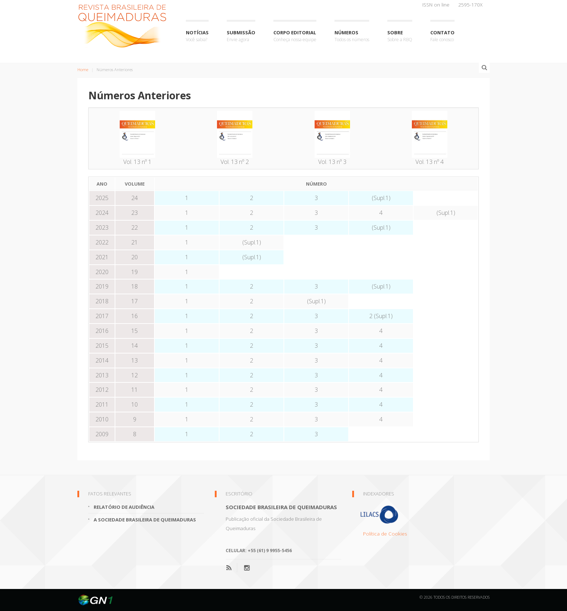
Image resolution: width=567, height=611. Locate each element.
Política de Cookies (385, 533)
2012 (101, 390)
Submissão (241, 36)
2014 (101, 360)
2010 (101, 419)
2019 (101, 286)
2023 (101, 227)
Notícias (197, 36)
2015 (101, 346)
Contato (442, 36)
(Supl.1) (381, 198)
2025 (101, 198)
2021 (101, 257)
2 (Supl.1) (381, 316)
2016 (101, 331)
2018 (101, 301)
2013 (101, 375)
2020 (101, 272)
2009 (101, 434)
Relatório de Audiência (124, 507)
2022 (101, 242)
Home (82, 69)
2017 (101, 316)
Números (351, 36)
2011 (101, 404)
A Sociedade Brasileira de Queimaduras (145, 519)
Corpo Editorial (294, 36)
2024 (101, 213)
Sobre (399, 36)
